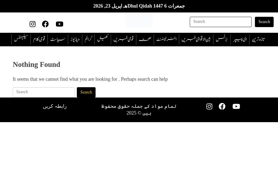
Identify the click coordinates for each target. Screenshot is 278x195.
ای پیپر (240, 39)
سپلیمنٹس (21, 39)
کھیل (102, 39)
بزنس (222, 39)
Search (264, 22)
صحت (145, 39)
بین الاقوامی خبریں (196, 39)
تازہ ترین (258, 39)
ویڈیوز (75, 39)
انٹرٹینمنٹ (166, 39)
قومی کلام (39, 39)
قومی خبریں (123, 39)
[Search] (221, 22)
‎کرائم (88, 39)
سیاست (57, 39)
